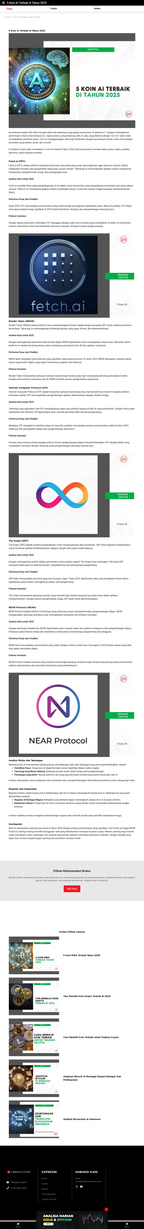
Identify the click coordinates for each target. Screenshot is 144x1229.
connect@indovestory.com (88, 1181)
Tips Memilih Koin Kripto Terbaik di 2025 (87, 996)
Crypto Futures (49, 1199)
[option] (28, 8)
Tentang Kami (16, 1182)
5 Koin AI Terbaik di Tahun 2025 (26, 17)
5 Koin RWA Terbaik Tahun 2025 (81, 955)
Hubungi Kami (17, 1188)
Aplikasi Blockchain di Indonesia (81, 1119)
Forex (9, 8)
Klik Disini (72, 888)
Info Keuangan (49, 1194)
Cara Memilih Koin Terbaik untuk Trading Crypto (91, 1037)
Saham (97, 8)
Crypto (53, 8)
